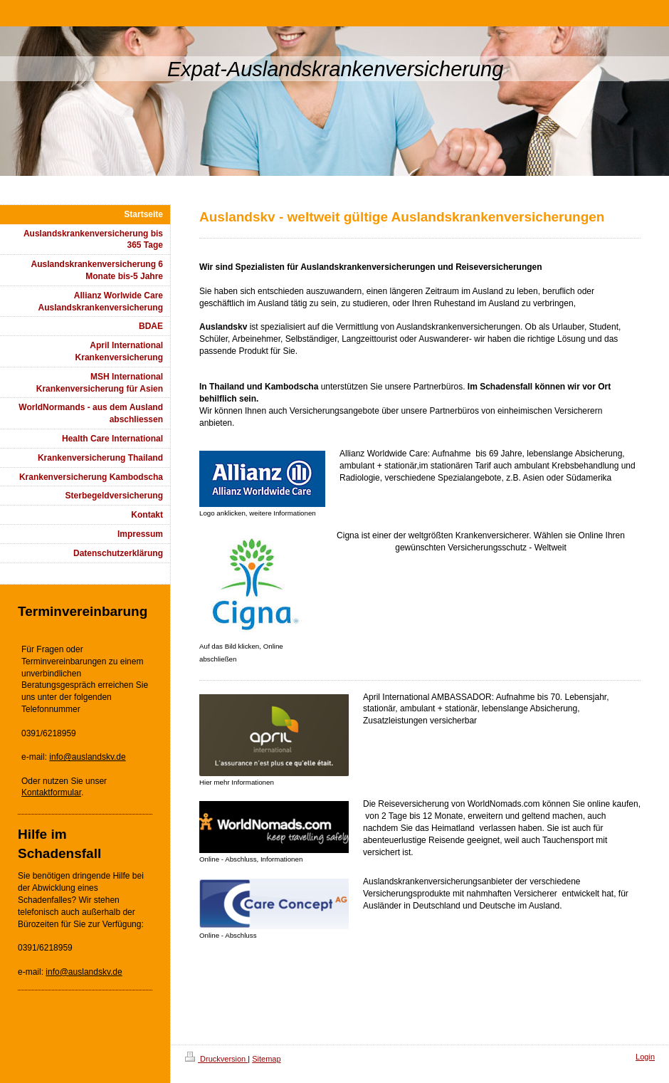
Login (645, 1056)
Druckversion (216, 1059)
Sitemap (266, 1059)
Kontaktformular (51, 792)
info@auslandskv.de (87, 757)
